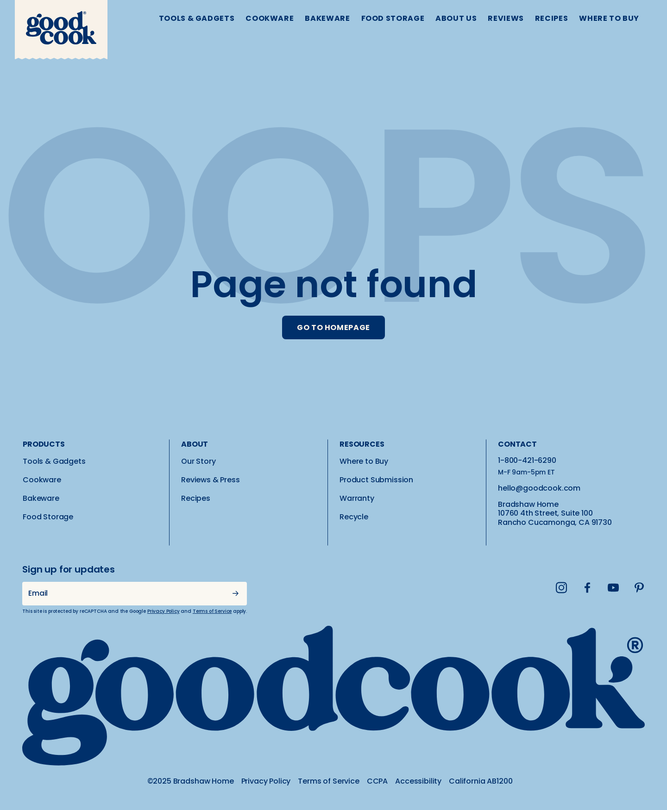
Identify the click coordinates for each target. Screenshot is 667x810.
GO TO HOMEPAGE (333, 327)
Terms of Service (212, 611)
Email (38, 593)
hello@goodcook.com (539, 488)
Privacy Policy (163, 611)
